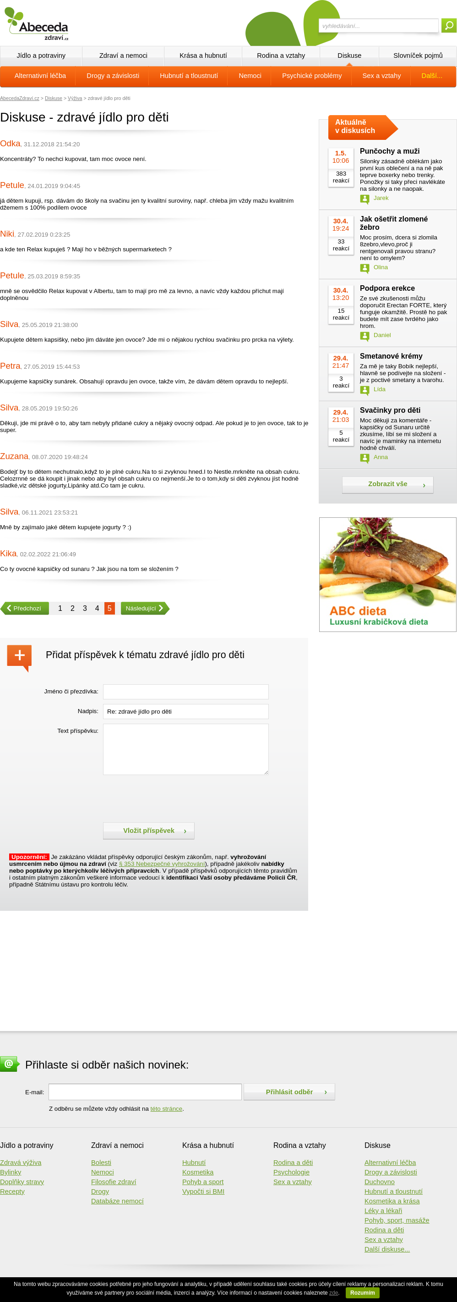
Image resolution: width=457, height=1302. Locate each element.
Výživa (75, 98)
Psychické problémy (312, 75)
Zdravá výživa (20, 1162)
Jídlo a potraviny (40, 55)
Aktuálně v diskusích (355, 126)
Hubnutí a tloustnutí (189, 75)
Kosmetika (197, 1172)
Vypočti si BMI (203, 1191)
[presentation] (172, 797)
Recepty (12, 1191)
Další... (432, 75)
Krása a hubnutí (203, 55)
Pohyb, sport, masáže (397, 1220)
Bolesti (101, 1162)
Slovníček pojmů (418, 55)
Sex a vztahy (382, 75)
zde (333, 1293)
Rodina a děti (293, 1162)
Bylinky (10, 1172)
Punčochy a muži (390, 151)
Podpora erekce (387, 288)
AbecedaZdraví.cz (19, 98)
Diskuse (349, 55)
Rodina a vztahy (281, 55)
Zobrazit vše (388, 484)
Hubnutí (194, 1162)
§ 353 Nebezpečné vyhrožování (162, 863)
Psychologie (291, 1172)
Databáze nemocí (117, 1201)
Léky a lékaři (383, 1210)
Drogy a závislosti (113, 75)
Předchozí (20, 608)
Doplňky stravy (22, 1182)
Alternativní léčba (40, 75)
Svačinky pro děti (390, 410)
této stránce (167, 1108)
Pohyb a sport (202, 1182)
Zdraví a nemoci (123, 55)
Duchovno (380, 1182)
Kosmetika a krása (392, 1201)
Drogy (100, 1191)
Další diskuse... (387, 1249)
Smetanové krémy (391, 356)
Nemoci (250, 75)
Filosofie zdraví (113, 1182)
